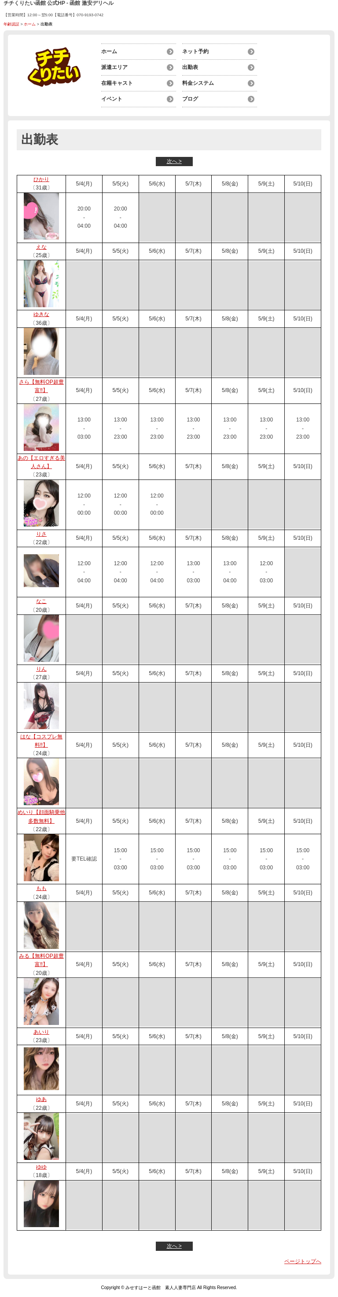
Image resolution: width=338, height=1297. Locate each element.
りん (41, 669)
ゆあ (41, 1099)
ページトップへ (302, 1261)
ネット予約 (195, 51)
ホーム (30, 24)
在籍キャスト (117, 83)
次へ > (174, 161)
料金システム (198, 83)
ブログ (190, 99)
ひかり (41, 179)
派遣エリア (114, 67)
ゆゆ (41, 1167)
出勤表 (190, 67)
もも (41, 888)
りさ (41, 534)
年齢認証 (11, 24)
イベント (111, 99)
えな (41, 247)
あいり (41, 1032)
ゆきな (41, 314)
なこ (41, 601)
